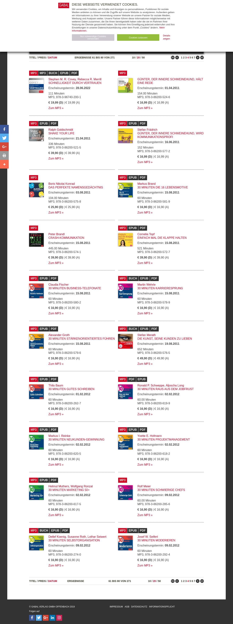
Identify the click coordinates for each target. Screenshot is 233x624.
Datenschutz (139, 606)
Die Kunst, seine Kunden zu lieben (164, 338)
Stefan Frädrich (147, 129)
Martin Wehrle (146, 284)
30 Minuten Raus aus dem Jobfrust (165, 389)
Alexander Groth (59, 335)
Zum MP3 (54, 108)
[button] (4, 129)
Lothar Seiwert (97, 536)
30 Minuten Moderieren (156, 540)
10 (133, 57)
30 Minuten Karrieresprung (160, 288)
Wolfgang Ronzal (82, 486)
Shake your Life (61, 133)
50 (143, 57)
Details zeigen (166, 37)
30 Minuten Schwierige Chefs (161, 489)
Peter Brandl (56, 234)
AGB (127, 606)
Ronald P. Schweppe (150, 385)
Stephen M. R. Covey (62, 79)
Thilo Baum (55, 385)
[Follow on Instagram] (59, 618)
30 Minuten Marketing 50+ (69, 489)
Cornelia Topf (146, 234)
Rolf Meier (144, 486)
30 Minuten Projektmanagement (163, 439)
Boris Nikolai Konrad (61, 183)
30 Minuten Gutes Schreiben (71, 389)
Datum (52, 57)
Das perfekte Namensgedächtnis (75, 187)
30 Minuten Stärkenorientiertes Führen (81, 338)
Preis (42, 57)
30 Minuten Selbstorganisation (74, 540)
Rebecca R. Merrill (90, 79)
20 (138, 57)
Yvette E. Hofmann (149, 435)
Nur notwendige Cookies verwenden (93, 37)
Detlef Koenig (57, 536)
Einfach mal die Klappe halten (162, 237)
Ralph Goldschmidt (60, 129)
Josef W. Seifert (147, 536)
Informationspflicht (162, 606)
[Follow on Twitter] (39, 618)
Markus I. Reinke (59, 435)
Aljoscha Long (175, 385)
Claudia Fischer (58, 284)
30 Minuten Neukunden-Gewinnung (76, 439)
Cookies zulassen (138, 37)
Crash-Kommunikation (66, 237)
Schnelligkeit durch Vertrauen (74, 82)
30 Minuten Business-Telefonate (74, 288)
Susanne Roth (77, 536)
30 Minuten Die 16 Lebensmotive (162, 187)
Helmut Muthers (58, 486)
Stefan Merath (146, 335)
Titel (32, 57)
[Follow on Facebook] (32, 618)
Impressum (116, 606)
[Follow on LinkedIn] (52, 618)
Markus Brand (146, 183)
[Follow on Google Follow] (46, 618)
